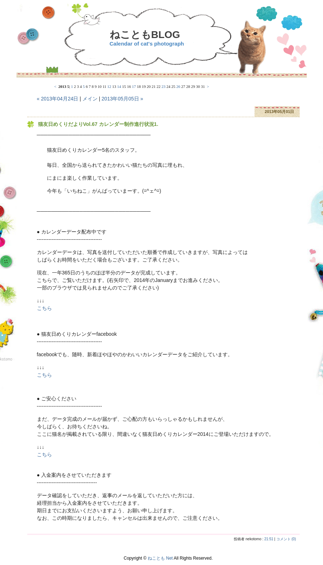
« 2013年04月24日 (58, 99)
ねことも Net (160, 558)
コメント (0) (286, 539)
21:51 (268, 539)
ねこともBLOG (145, 34)
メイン (90, 99)
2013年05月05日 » (122, 99)
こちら (44, 308)
